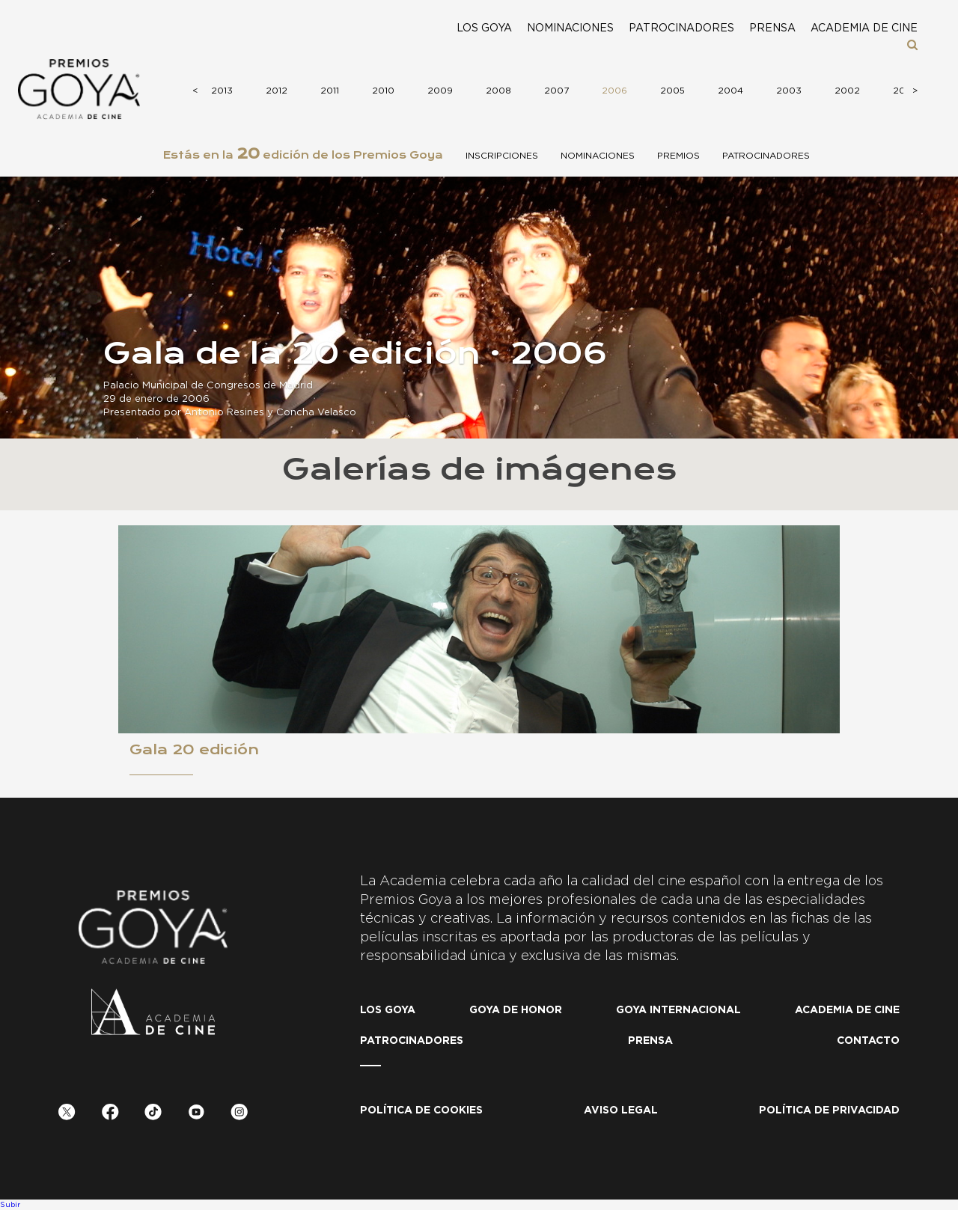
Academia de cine (864, 28)
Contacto (868, 1041)
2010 (381, 90)
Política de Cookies (421, 1110)
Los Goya (484, 28)
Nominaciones (570, 28)
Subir (10, 1205)
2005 (671, 90)
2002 (845, 90)
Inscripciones (502, 155)
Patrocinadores (681, 28)
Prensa (772, 28)
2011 (328, 90)
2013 (220, 90)
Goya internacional (678, 1010)
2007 (555, 90)
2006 (613, 90)
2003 (787, 90)
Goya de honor (515, 1010)
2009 (438, 90)
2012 (275, 90)
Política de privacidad (829, 1110)
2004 (729, 90)
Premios (678, 155)
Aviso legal (621, 1110)
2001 (902, 90)
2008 (497, 90)
